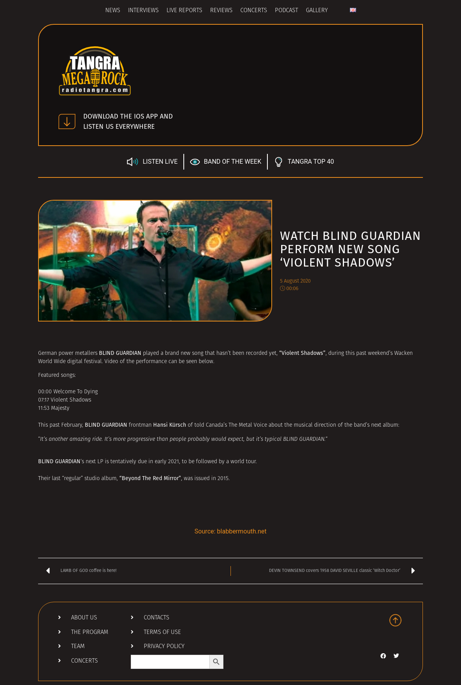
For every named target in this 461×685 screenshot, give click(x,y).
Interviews (143, 11)
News (112, 11)
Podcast (286, 11)
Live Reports (184, 11)
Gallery (317, 11)
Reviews (221, 11)
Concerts (253, 11)
